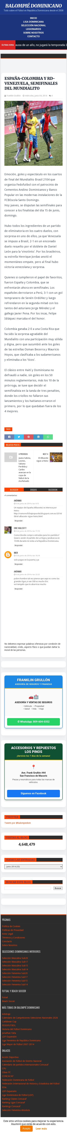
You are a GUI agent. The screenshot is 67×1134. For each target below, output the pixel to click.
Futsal (5, 997)
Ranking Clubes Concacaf (14, 1099)
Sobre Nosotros (33, 32)
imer (16, 552)
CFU (4, 1068)
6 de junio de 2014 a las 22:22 (28, 575)
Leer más (41, 1128)
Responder (19, 521)
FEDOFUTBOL (9, 1025)
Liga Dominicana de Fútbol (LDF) (17, 1095)
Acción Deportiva (10, 1057)
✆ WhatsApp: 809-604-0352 (33, 721)
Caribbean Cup (9, 1021)
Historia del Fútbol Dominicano (17, 1029)
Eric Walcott (20, 528)
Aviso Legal (7, 933)
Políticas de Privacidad (12, 930)
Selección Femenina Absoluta (16, 1110)
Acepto (26, 1128)
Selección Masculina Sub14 (15, 969)
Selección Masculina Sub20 (15, 958)
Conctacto (7, 941)
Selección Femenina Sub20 (15, 973)
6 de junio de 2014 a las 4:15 (27, 504)
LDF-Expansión (9, 1036)
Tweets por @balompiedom (17, 823)
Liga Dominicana (33, 21)
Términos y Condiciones (13, 937)
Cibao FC (6, 1072)
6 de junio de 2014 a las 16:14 (28, 556)
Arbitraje (6, 1014)
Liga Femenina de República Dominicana (21, 1040)
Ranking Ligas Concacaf (13, 1102)
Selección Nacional (33, 25)
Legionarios (33, 29)
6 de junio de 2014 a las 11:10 (28, 531)
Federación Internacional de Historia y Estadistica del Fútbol (30, 1083)
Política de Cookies (11, 926)
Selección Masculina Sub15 (15, 965)
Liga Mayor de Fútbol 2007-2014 (18, 1044)
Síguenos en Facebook (33, 793)
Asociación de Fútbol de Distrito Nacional (21, 1061)
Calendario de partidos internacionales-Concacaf (25, 1064)
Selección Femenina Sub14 (15, 984)
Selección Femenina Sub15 (15, 980)
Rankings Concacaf (11, 1106)
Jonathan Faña (9, 1033)
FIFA (4, 1087)
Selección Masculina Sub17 (15, 961)
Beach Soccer (8, 1001)
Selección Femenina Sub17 (15, 977)
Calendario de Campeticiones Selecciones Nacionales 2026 (30, 1017)
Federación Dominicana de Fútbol (18, 1080)
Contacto (33, 36)
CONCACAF (7, 1076)
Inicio (33, 18)
